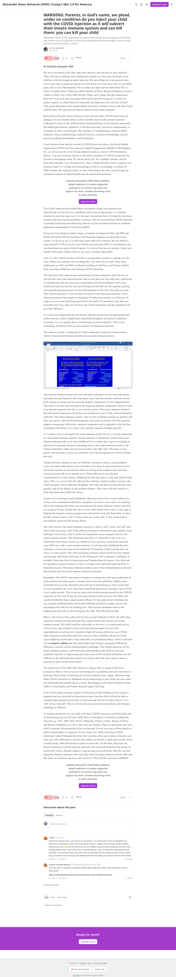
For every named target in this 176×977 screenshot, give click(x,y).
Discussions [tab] (61, 897)
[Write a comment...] (90, 828)
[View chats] (141, 4)
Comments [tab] (49, 815)
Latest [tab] (52, 897)
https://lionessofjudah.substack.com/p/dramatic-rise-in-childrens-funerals (80, 874)
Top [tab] (46, 897)
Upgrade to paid (159, 4)
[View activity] (146, 4)
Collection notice (100, 963)
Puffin (51, 837)
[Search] (136, 4)
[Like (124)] (48, 58)
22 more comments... (52, 885)
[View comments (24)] (64, 58)
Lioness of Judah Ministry (60, 864)
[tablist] (54, 815)
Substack (76, 975)
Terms (89, 963)
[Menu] (172, 4)
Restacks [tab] (59, 815)
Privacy (83, 963)
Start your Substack (80, 969)
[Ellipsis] (131, 838)
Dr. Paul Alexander (56, 48)
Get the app (100, 969)
